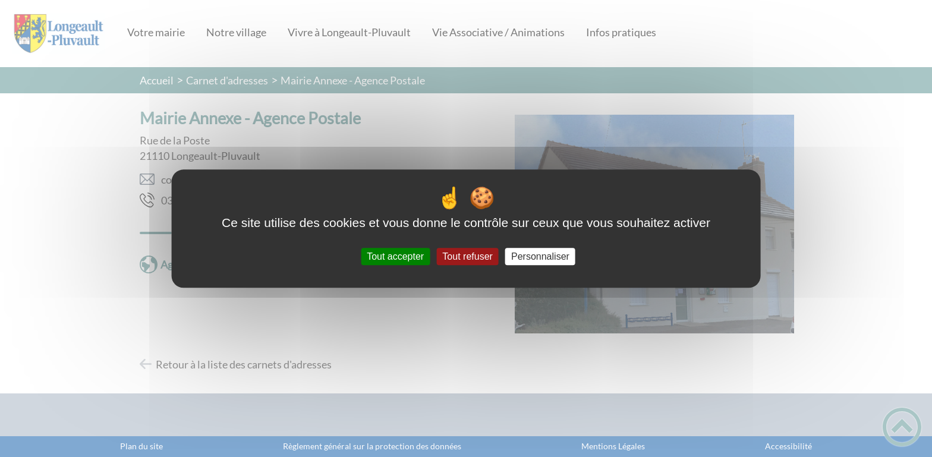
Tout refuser (467, 256)
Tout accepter (395, 256)
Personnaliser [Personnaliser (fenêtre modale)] (540, 256)
